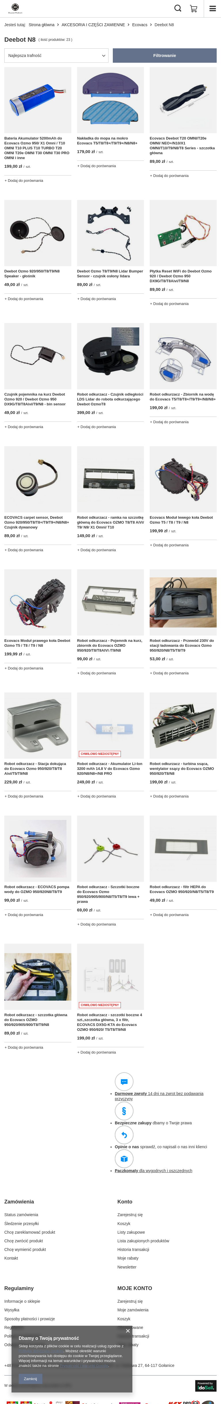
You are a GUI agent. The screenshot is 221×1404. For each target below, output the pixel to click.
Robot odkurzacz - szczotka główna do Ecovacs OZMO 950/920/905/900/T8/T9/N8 (35, 1020)
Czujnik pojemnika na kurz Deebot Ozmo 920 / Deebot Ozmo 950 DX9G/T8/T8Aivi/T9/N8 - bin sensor (35, 399)
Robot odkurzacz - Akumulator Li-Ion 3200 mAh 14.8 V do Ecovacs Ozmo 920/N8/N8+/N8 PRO (109, 769)
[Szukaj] (178, 8)
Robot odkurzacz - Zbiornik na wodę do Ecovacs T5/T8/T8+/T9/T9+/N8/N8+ (183, 396)
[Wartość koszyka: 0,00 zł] (193, 8)
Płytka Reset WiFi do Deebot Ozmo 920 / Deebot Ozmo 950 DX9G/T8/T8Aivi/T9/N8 (181, 276)
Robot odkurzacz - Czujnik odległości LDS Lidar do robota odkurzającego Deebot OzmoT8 (110, 399)
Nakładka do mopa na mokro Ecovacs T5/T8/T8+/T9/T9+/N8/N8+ (107, 140)
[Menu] (212, 8)
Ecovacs (139, 24)
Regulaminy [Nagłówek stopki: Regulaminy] (19, 1288)
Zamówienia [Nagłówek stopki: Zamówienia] (19, 1202)
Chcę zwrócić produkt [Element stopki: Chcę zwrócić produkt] (23, 1241)
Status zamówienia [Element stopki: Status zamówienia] (21, 1214)
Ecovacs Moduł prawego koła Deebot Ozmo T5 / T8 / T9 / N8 (37, 643)
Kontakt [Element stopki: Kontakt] (11, 1258)
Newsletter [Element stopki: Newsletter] (126, 1267)
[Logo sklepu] (15, 8)
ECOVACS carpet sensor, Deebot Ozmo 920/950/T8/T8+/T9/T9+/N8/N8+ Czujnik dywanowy (36, 522)
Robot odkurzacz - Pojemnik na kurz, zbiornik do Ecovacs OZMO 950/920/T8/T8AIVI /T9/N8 (109, 645)
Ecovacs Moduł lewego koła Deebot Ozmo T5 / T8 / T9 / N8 (181, 519)
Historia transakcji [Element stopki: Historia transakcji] (133, 1249)
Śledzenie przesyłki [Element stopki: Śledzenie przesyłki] (21, 1223)
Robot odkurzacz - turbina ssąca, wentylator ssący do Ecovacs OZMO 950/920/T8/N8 (182, 769)
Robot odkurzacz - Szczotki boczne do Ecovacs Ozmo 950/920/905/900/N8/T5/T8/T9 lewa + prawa (108, 894)
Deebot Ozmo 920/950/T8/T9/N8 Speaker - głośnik (32, 273)
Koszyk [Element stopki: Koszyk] (123, 1223)
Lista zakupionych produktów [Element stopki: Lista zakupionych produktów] (143, 1241)
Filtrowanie (164, 55)
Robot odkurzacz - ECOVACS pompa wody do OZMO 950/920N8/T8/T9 (36, 889)
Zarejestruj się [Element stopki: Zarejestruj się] (130, 1214)
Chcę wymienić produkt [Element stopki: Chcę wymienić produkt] (25, 1249)
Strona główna (42, 24)
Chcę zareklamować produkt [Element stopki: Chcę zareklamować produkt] (29, 1232)
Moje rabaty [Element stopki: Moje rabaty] (127, 1258)
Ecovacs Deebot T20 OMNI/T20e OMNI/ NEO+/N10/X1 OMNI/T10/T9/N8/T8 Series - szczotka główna (182, 145)
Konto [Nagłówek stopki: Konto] (124, 1202)
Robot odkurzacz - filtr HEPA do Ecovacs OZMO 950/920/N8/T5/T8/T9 (182, 889)
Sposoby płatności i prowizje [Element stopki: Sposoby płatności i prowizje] (29, 1319)
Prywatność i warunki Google (84, 1365)
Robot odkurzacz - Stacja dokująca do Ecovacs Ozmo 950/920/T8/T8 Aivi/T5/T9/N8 (35, 769)
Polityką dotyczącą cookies (41, 1351)
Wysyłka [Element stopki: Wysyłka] (11, 1310)
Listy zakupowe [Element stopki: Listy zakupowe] (131, 1232)
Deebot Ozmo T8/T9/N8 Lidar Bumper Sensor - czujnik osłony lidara (110, 273)
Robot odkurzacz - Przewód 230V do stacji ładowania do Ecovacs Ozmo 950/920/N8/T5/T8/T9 (182, 645)
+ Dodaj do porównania (24, 180)
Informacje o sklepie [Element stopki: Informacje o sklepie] (22, 1301)
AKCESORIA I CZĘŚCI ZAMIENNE (93, 24)
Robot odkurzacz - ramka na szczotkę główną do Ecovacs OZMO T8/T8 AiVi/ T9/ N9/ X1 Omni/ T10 (110, 522)
